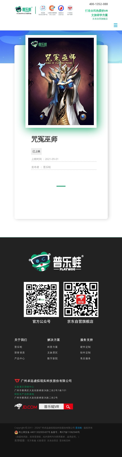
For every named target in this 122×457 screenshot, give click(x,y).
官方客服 (31, 440)
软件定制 (85, 352)
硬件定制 (85, 346)
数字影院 (52, 358)
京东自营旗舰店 (100, 18)
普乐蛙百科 (64, 440)
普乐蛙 (18, 346)
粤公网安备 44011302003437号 (32, 432)
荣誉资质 (19, 352)
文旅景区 (52, 352)
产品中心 (19, 358)
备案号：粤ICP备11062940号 (65, 432)
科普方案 (52, 346)
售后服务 (85, 358)
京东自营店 (52, 440)
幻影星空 (41, 440)
